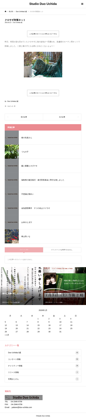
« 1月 (7, 335)
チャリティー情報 (43, 366)
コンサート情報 (43, 359)
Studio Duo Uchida (43, 4)
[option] (21, 286)
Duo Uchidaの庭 (17, 22)
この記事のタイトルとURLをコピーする (43, 34)
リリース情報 (43, 372)
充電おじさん (43, 379)
